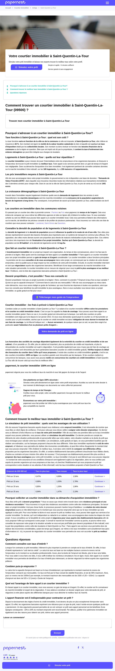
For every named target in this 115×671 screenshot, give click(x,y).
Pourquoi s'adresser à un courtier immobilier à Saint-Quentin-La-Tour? (36, 86)
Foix (62, 212)
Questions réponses (17, 92)
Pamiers (55, 212)
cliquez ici (85, 637)
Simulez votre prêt (26, 67)
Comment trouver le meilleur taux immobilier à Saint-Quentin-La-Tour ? (36, 89)
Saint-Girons (50, 223)
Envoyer (57, 632)
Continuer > (100, 476)
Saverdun (61, 223)
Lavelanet (39, 223)
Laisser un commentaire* (57, 621)
